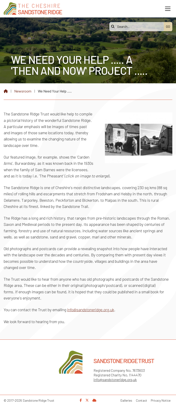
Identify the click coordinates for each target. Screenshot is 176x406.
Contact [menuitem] (141, 400)
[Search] (138, 26)
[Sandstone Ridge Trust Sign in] (94, 400)
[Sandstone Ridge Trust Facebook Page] (81, 400)
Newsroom (22, 91)
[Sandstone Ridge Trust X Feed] (87, 400)
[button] (167, 8)
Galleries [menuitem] (126, 400)
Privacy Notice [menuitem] (160, 400)
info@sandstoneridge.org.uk (90, 309)
